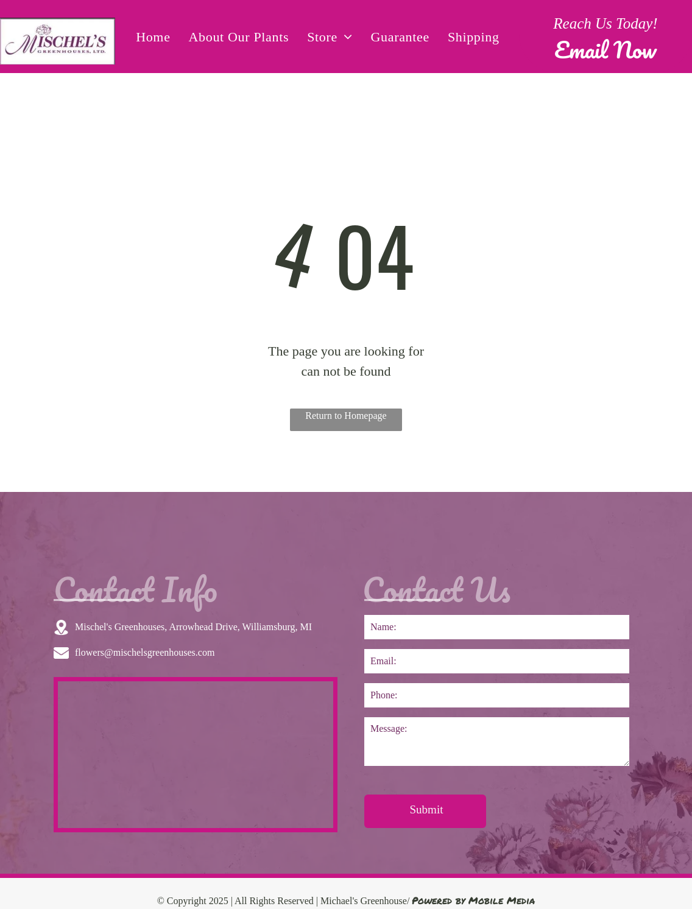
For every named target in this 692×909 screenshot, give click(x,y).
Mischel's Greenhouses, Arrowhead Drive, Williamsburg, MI (193, 627)
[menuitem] (153, 36)
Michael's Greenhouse (363, 901)
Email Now (605, 49)
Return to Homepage (345, 415)
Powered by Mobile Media (473, 900)
